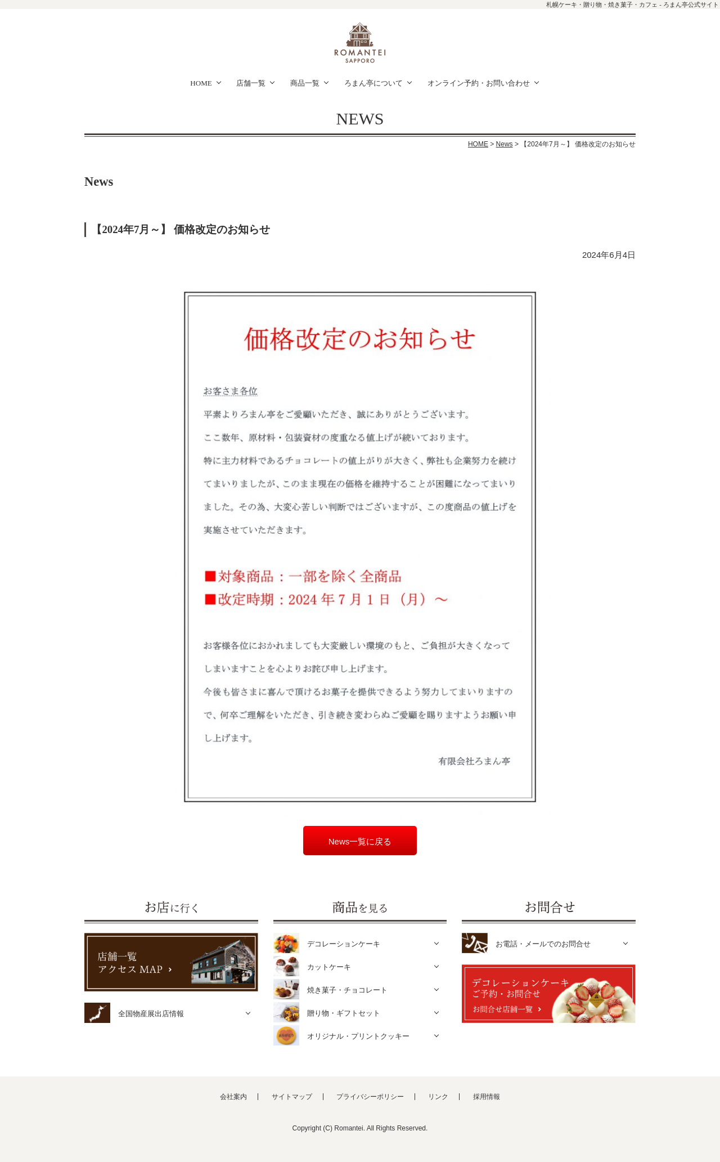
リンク (438, 1096)
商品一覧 (305, 83)
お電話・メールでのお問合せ (543, 944)
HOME (201, 83)
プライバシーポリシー (370, 1096)
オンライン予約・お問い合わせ (479, 83)
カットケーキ (329, 967)
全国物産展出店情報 (151, 1013)
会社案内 (233, 1096)
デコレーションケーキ (343, 944)
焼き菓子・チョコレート (347, 990)
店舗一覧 (251, 83)
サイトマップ (292, 1096)
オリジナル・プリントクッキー (358, 1036)
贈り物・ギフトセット (343, 1013)
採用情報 (486, 1096)
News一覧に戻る (360, 841)
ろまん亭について (373, 83)
